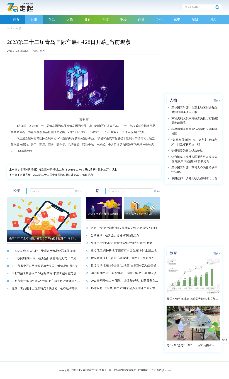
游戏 (195, 19)
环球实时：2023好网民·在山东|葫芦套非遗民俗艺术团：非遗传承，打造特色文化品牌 (123, 289)
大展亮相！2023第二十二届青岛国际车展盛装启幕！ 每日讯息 (51, 174)
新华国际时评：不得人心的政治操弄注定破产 (194, 170)
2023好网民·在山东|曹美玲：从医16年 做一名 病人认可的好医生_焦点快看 (125, 274)
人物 (70, 19)
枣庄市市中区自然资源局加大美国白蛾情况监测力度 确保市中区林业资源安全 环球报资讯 (44, 267)
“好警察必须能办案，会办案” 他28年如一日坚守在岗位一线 (194, 142)
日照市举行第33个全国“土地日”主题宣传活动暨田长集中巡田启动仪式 (46, 282)
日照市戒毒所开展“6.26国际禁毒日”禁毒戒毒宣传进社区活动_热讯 (45, 274)
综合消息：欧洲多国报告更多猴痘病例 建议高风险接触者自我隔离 (194, 159)
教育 (87, 19)
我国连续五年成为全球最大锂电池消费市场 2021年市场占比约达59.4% (192, 300)
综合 (213, 19)
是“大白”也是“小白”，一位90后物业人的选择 (192, 346)
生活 (52, 19)
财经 (123, 19)
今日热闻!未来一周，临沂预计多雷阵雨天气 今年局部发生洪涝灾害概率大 (45, 259)
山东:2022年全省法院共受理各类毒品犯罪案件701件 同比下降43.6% (46, 252)
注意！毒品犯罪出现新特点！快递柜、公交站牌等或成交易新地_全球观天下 (46, 289)
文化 (159, 19)
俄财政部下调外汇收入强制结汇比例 (194, 178)
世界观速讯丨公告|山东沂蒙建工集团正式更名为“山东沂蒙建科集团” (125, 259)
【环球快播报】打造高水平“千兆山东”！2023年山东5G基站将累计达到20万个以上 (63, 169)
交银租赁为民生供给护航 (187, 150)
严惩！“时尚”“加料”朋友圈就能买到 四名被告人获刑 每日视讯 (124, 229)
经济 (34, 19)
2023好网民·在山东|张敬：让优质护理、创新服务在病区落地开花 (124, 281)
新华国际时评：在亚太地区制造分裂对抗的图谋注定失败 (194, 110)
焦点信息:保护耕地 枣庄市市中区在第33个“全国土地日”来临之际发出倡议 (124, 251)
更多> (78, 191)
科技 (105, 19)
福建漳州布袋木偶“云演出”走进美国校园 (194, 131)
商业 (141, 19)
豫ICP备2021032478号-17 (122, 370)
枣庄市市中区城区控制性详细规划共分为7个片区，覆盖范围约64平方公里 (124, 244)
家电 (177, 19)
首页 (16, 19)
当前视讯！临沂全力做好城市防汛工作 (115, 235)
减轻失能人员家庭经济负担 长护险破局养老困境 (194, 120)
